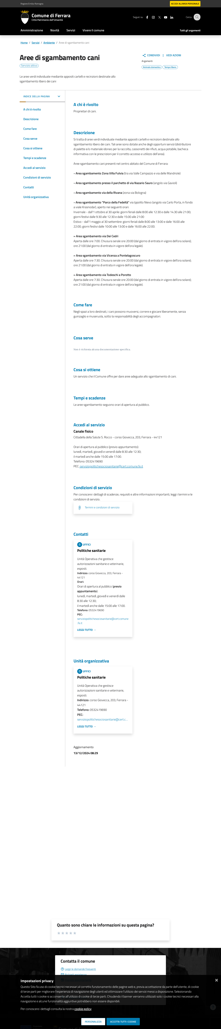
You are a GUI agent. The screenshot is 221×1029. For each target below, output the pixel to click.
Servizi (70, 30)
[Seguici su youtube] (163, 17)
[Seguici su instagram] (151, 17)
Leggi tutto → (86, 630)
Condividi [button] (151, 55)
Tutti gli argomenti (190, 30)
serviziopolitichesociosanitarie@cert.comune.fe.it (111, 466)
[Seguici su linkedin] (170, 17)
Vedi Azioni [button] (171, 55)
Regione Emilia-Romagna (32, 3)
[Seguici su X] (157, 17)
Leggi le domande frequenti (78, 969)
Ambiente (49, 43)
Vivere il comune (93, 30)
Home (24, 43)
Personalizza (93, 1021)
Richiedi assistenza (74, 974)
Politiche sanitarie (91, 550)
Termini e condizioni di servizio (102, 507)
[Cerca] (196, 17)
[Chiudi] (216, 979)
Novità (54, 30)
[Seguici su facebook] (145, 17)
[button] (42, 96)
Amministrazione (32, 30)
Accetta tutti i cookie (123, 1021)
